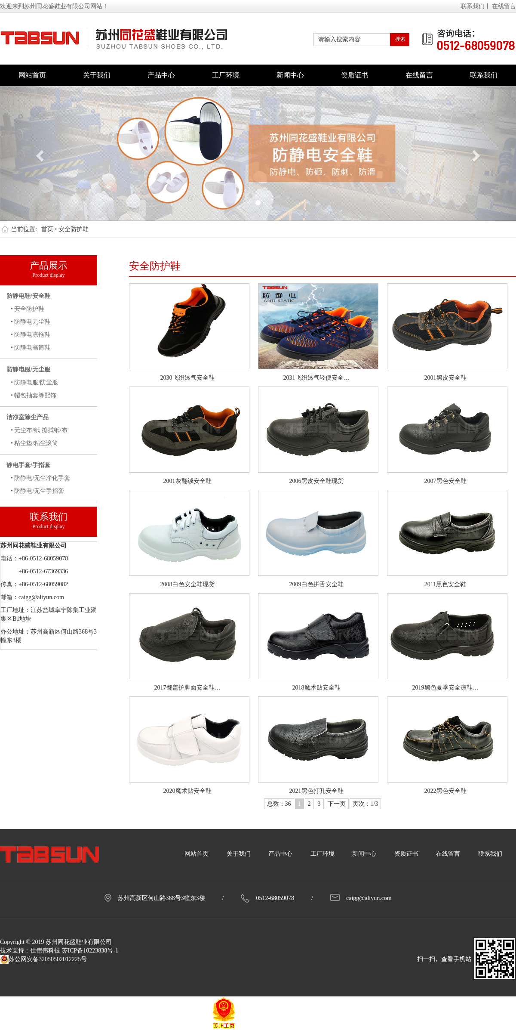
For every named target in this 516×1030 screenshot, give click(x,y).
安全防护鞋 (73, 229)
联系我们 (484, 75)
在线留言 (504, 6)
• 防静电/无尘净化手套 (40, 478)
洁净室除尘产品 (27, 417)
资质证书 (355, 75)
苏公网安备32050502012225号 (43, 959)
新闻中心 (290, 75)
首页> (49, 229)
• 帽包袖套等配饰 (33, 395)
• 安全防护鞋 (27, 309)
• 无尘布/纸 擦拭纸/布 (39, 430)
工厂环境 (226, 75)
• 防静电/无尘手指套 (37, 491)
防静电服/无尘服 (28, 369)
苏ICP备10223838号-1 (90, 950)
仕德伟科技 (45, 950)
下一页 (337, 804)
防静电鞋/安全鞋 (28, 296)
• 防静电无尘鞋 (30, 322)
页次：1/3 (365, 804)
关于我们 (97, 75)
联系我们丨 (476, 6)
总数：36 (279, 804)
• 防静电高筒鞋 (30, 347)
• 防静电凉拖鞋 (30, 334)
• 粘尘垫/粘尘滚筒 (34, 443)
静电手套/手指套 (28, 465)
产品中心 (161, 75)
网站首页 (32, 75)
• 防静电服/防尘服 (34, 382)
